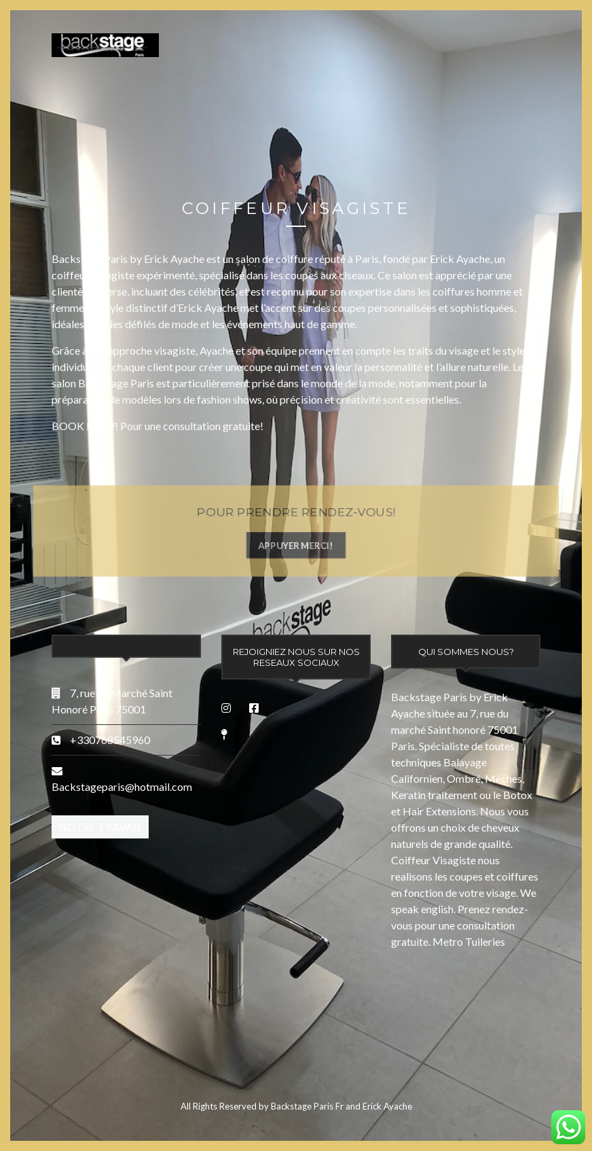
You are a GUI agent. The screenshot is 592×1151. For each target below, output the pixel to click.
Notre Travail (100, 826)
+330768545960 (109, 739)
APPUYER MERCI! (296, 546)
